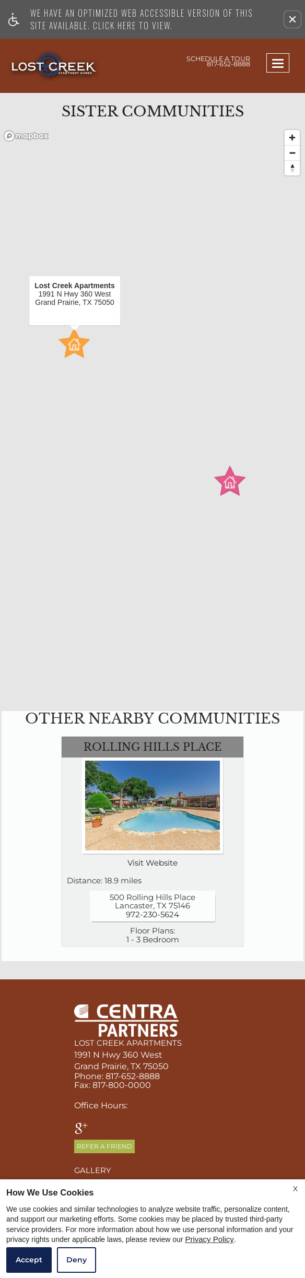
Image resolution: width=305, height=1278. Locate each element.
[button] (292, 19)
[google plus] (81, 1129)
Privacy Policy (209, 1239)
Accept (29, 1259)
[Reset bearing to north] (292, 167)
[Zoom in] (292, 137)
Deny (76, 1259)
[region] (152, 412)
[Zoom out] (292, 152)
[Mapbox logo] (26, 136)
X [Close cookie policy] (295, 1188)
